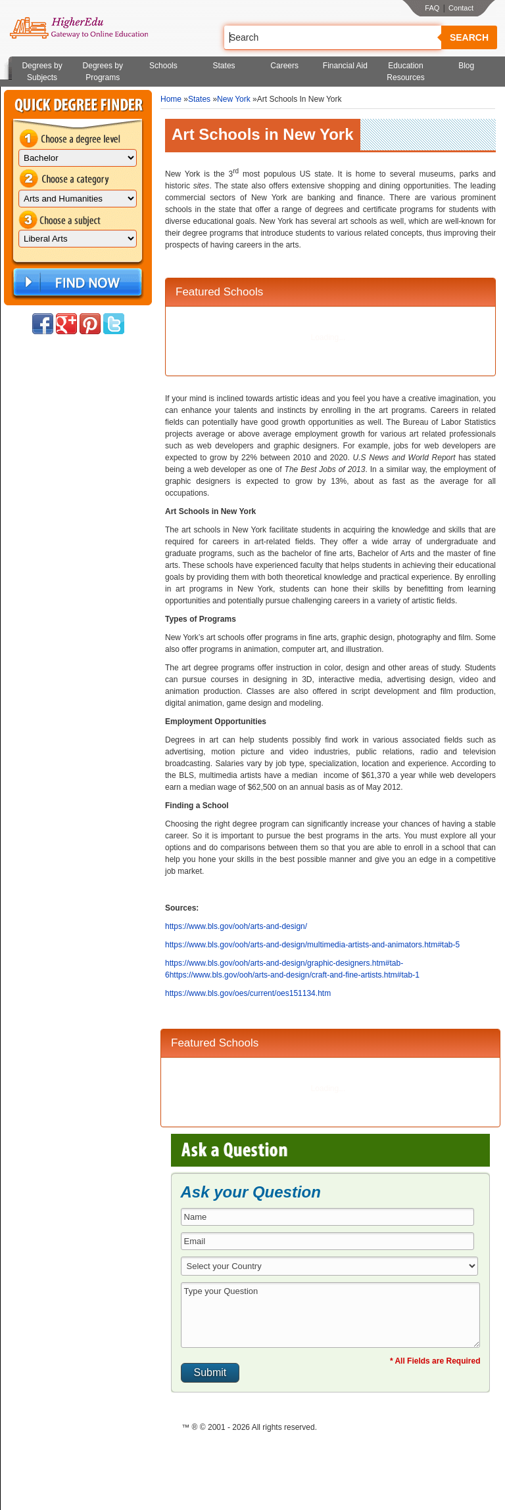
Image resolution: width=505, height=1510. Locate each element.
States (224, 65)
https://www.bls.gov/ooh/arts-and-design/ (236, 926)
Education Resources (405, 71)
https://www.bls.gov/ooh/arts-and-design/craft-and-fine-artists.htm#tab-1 (295, 975)
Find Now (76, 283)
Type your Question (331, 1315)
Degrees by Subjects (42, 71)
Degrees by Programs (103, 71)
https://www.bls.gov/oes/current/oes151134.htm (248, 993)
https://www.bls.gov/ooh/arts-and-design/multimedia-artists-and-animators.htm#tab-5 (312, 944)
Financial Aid (345, 65)
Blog (466, 65)
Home (170, 99)
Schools (163, 65)
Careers (284, 65)
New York (234, 99)
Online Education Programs (79, 28)
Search (469, 37)
